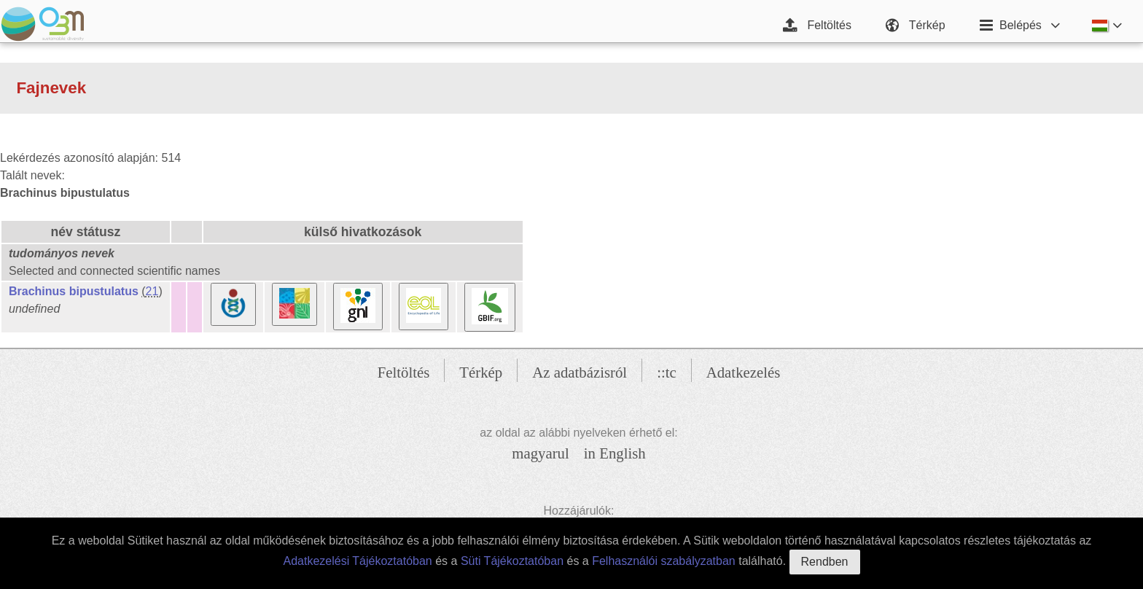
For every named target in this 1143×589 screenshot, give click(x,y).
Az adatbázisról (579, 372)
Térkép (480, 372)
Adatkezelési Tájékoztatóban (357, 561)
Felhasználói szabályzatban (664, 561)
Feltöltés (404, 372)
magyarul (540, 453)
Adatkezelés (743, 372)
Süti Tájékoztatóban (512, 561)
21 (152, 291)
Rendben (825, 561)
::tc (666, 372)
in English (615, 453)
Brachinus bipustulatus (74, 291)
